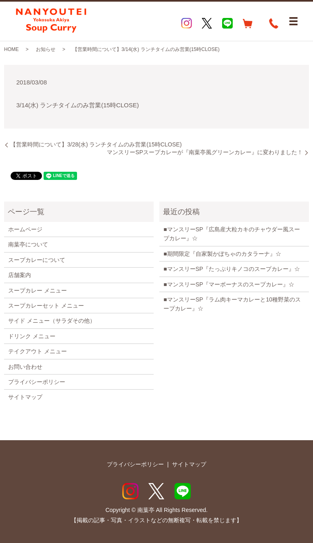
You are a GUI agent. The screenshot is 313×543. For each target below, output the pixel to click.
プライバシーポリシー (36, 382)
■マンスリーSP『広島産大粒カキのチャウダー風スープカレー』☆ (231, 234)
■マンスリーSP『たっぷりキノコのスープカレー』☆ (231, 269)
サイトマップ (25, 397)
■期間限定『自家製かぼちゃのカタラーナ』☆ (222, 253)
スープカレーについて (36, 260)
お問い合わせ (25, 366)
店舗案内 (19, 275)
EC (248, 23)
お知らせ (45, 49)
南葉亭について (28, 244)
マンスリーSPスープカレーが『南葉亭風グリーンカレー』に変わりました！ (205, 152)
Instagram (187, 23)
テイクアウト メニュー (37, 351)
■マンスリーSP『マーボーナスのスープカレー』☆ (228, 284)
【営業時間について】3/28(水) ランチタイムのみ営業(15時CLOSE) (96, 144)
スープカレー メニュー (37, 290)
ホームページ (25, 229)
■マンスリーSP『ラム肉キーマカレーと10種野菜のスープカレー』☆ (232, 304)
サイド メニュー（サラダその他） (51, 320)
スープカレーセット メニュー (46, 305)
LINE (227, 23)
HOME (11, 49)
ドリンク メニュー (31, 336)
